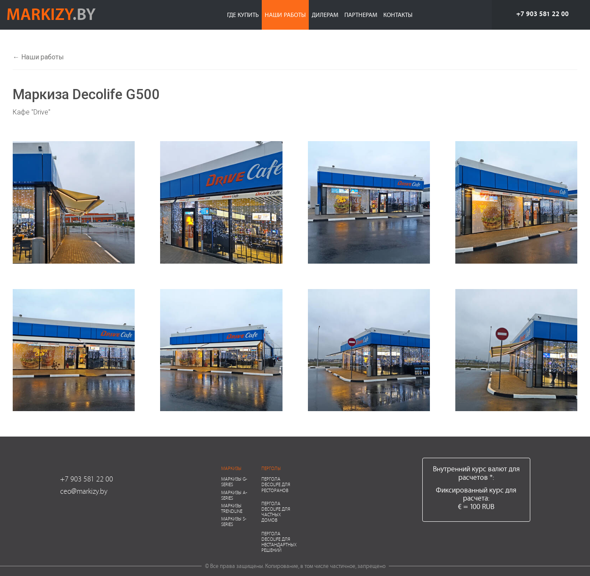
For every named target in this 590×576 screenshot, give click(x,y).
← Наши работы (38, 57)
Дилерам (325, 14)
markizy (51, 13)
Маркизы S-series (234, 521)
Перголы (271, 468)
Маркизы (231, 468)
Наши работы (285, 14)
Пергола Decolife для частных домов (275, 512)
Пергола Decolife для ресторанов (275, 484)
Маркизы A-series (234, 495)
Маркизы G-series (234, 481)
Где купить (243, 14)
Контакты (398, 14)
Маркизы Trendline (231, 508)
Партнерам (360, 14)
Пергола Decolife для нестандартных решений (278, 542)
